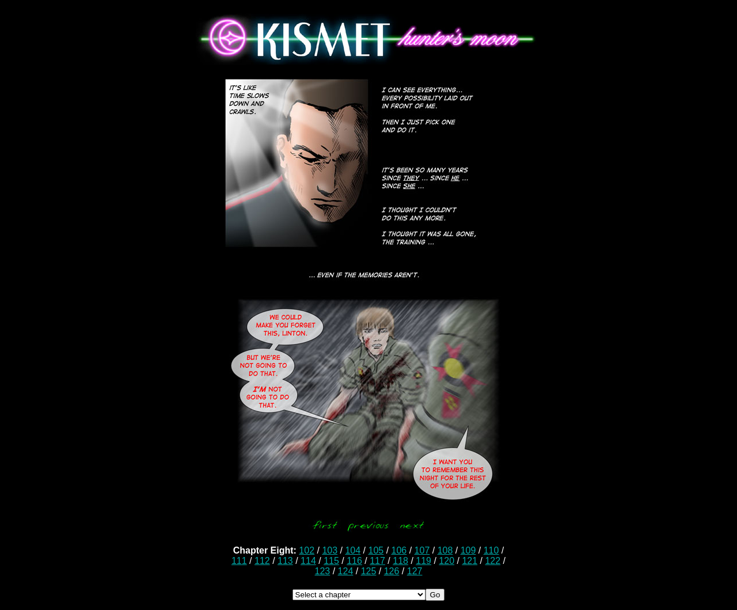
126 (392, 571)
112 (262, 561)
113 (285, 561)
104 (352, 550)
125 (369, 571)
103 (329, 550)
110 (491, 550)
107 (422, 550)
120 (446, 561)
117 (377, 561)
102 (306, 550)
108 (445, 550)
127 (415, 571)
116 (354, 561)
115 (331, 561)
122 (492, 561)
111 (239, 561)
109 (468, 550)
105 (375, 550)
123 (322, 571)
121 (469, 561)
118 (400, 561)
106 (399, 550)
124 (346, 571)
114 (308, 561)
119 (423, 561)
